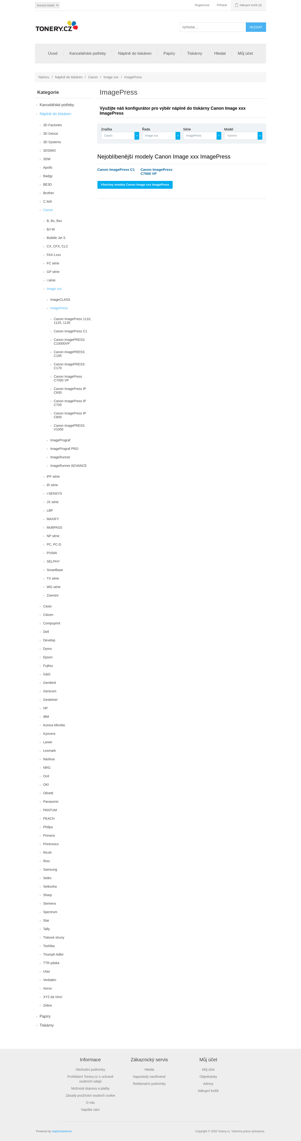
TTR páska (51, 963)
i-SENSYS (54, 493)
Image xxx (111, 77)
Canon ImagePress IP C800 (70, 415)
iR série (52, 485)
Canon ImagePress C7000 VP (68, 378)
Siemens (49, 903)
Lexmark (49, 750)
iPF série (53, 476)
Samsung (50, 869)
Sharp (47, 895)
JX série (53, 502)
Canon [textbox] (108, 135)
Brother (48, 193)
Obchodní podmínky (90, 1069)
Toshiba (48, 946)
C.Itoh (47, 201)
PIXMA (52, 553)
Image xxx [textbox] (151, 135)
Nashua (48, 759)
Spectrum (50, 912)
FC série (53, 263)
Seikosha (50, 886)
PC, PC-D (54, 544)
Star (46, 920)
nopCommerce (62, 1131)
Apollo (47, 167)
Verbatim (49, 980)
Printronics (51, 844)
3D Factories (52, 125)
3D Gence (50, 133)
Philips (48, 827)
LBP (50, 510)
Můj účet (245, 53)
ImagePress (59, 308)
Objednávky (208, 1076)
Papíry (169, 53)
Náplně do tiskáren (134, 53)
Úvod (53, 53)
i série (51, 280)
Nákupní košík (208, 1091)
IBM (46, 717)
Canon (93, 77)
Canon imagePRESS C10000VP (69, 341)
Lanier (47, 742)
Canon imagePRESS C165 (69, 354)
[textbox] (240, 135)
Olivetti (48, 793)
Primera (49, 835)
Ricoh (47, 852)
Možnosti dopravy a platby (90, 1088)
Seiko (47, 878)
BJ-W (51, 229)
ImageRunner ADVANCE (68, 466)
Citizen (48, 615)
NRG (46, 767)
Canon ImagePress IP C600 (70, 390)
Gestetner (50, 700)
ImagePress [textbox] (193, 135)
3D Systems (52, 142)
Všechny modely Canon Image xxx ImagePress (135, 184)
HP (45, 708)
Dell (46, 632)
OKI (46, 784)
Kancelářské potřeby (87, 53)
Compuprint (51, 623)
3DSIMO (49, 150)
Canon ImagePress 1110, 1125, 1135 (72, 321)
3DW (46, 159)
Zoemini (53, 595)
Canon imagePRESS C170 (69, 366)
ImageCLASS (60, 299)
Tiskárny (194, 53)
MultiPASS (54, 527)
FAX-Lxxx (54, 255)
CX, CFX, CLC (57, 246)
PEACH (48, 818)
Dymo (47, 649)
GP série (53, 272)
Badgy (48, 176)
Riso (46, 861)
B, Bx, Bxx (54, 221)
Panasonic (51, 801)
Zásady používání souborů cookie (90, 1095)
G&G (46, 674)
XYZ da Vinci (52, 997)
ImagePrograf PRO (64, 449)
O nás (90, 1102)
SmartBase (55, 570)
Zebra (47, 1005)
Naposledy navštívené (149, 1076)
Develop (49, 640)
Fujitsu (48, 666)
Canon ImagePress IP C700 (70, 403)
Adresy (208, 1084)
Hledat (220, 53)
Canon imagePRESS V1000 (69, 427)
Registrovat (202, 5)
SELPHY (53, 561)
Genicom (49, 691)
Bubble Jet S (56, 238)
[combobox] (120, 136)
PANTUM (50, 810)
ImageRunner (60, 457)
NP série (53, 536)
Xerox (47, 988)
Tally (46, 929)
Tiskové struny (53, 937)
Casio (47, 606)
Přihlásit (222, 5)
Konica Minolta (54, 725)
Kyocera (49, 734)
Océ (46, 776)
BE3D (47, 184)
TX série (53, 578)
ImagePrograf (60, 440)
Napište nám (90, 1110)
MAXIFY (53, 519)
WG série (53, 587)
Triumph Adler (53, 954)
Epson (48, 657)
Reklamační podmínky (149, 1084)
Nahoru (43, 77)
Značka (106, 129)
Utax (46, 971)
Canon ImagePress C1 (70, 331)
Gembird (49, 683)
